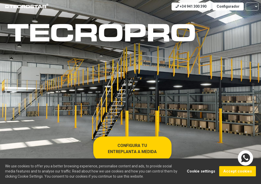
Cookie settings (201, 171)
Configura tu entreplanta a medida (132, 148)
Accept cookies (237, 171)
